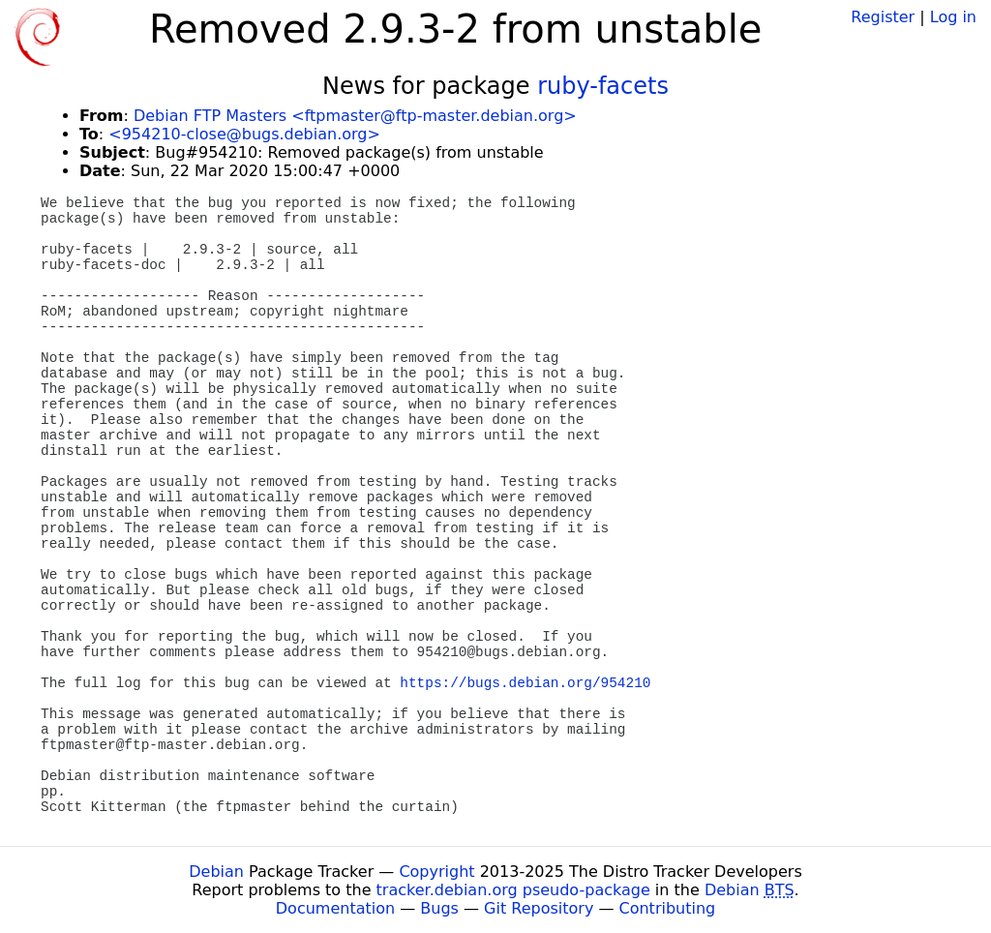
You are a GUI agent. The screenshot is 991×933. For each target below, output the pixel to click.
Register (883, 17)
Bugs (439, 908)
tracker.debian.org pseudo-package (513, 890)
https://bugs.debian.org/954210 (525, 683)
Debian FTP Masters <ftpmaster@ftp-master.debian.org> (355, 115)
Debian (216, 871)
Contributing (667, 908)
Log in (953, 17)
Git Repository (538, 908)
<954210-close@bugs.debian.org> (244, 134)
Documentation (335, 908)
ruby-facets (603, 86)
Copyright (436, 871)
